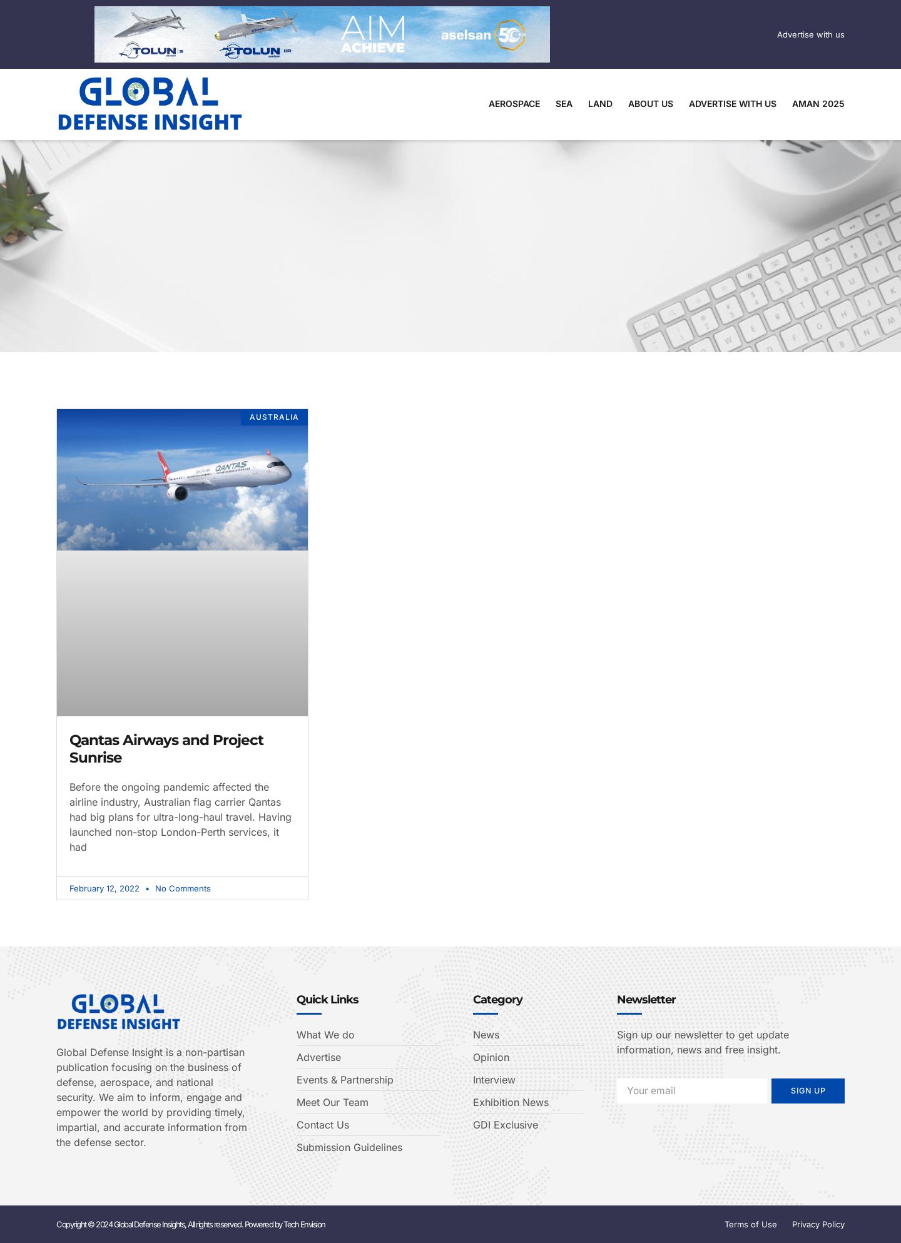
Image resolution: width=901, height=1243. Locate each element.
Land (600, 103)
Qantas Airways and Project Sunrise (166, 748)
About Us (650, 103)
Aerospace (514, 103)
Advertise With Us (732, 103)
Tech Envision (304, 1224)
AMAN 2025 (818, 103)
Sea (564, 103)
